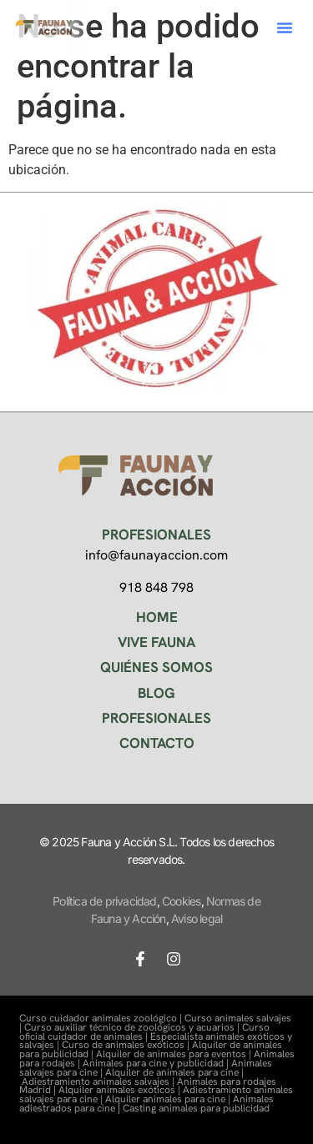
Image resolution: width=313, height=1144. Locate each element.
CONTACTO (156, 743)
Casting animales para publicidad (196, 1108)
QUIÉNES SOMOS (156, 667)
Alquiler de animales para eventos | (175, 1054)
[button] (284, 27)
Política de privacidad (104, 901)
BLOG (156, 693)
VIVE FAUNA (156, 642)
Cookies (181, 901)
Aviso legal (196, 918)
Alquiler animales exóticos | (120, 1089)
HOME (157, 617)
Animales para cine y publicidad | (157, 1063)
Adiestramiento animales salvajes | (99, 1081)
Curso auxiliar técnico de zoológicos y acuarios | (133, 1027)
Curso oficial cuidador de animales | (144, 1032)
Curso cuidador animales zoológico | (101, 1018)
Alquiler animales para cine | (169, 1099)
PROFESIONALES (156, 718)
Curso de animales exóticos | (127, 1044)
